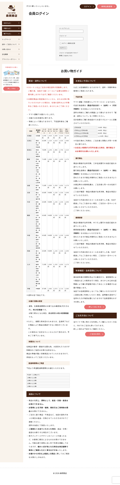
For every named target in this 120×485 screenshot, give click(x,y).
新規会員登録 (106, 4)
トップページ (6, 38)
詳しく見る (12, 89)
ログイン (87, 4)
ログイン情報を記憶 (67, 42)
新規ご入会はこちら (66, 54)
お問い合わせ (6, 48)
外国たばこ (8, 27)
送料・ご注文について (9, 43)
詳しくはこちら (95, 313)
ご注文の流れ (95, 341)
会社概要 (5, 53)
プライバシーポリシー (9, 59)
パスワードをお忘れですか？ (69, 51)
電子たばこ (8, 32)
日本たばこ (8, 22)
